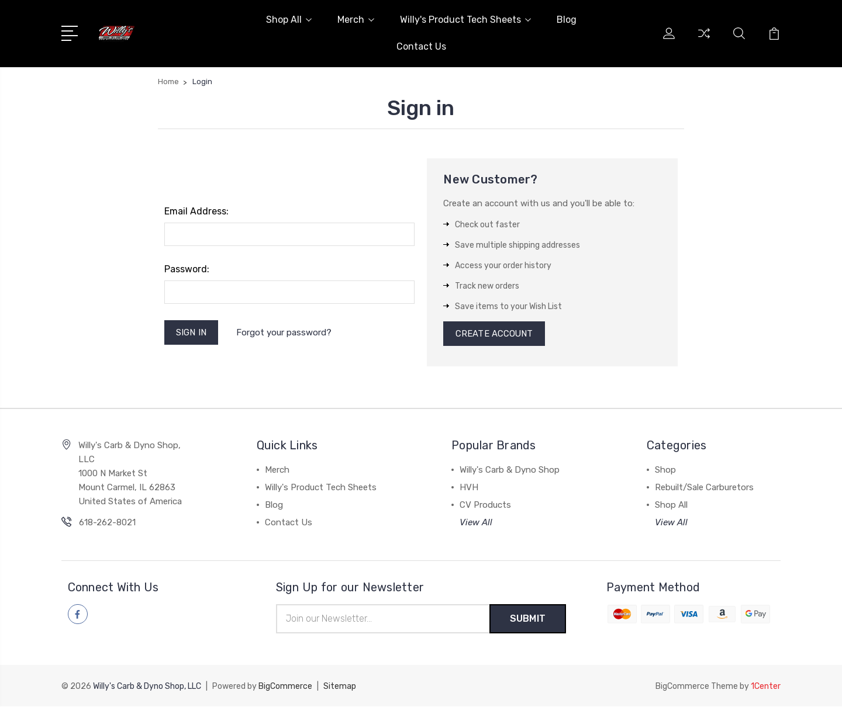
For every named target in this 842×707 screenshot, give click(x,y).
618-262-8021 (107, 523)
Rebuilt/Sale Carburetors (704, 488)
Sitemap (339, 687)
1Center (766, 687)
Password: (186, 269)
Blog (567, 19)
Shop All (289, 19)
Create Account (494, 334)
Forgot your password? (284, 332)
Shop (665, 471)
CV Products (485, 506)
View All (476, 523)
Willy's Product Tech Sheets (465, 19)
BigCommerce (285, 687)
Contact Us (421, 46)
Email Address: (196, 211)
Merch (355, 19)
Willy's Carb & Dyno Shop (510, 471)
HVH (469, 488)
